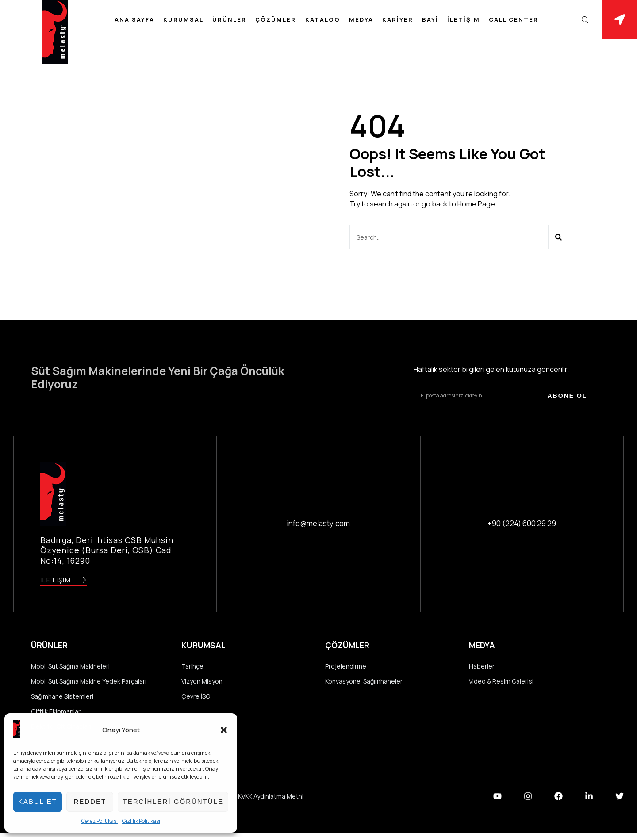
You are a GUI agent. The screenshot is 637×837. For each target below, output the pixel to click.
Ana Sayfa (134, 19)
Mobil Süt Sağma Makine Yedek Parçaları (88, 682)
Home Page (476, 204)
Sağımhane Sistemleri (62, 698)
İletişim (463, 19)
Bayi (430, 19)
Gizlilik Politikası (141, 821)
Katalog (322, 19)
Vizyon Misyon (202, 682)
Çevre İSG (195, 698)
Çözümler (275, 19)
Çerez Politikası (99, 821)
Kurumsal (183, 19)
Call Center (513, 19)
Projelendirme (345, 666)
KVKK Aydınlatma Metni (270, 799)
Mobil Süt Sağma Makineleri (70, 666)
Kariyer (397, 19)
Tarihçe (192, 666)
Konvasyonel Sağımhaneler (364, 682)
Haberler (482, 666)
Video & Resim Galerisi (501, 682)
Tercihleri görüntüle (173, 801)
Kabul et (37, 801)
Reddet (89, 801)
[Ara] (558, 237)
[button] (223, 730)
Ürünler (229, 19)
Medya (361, 19)
